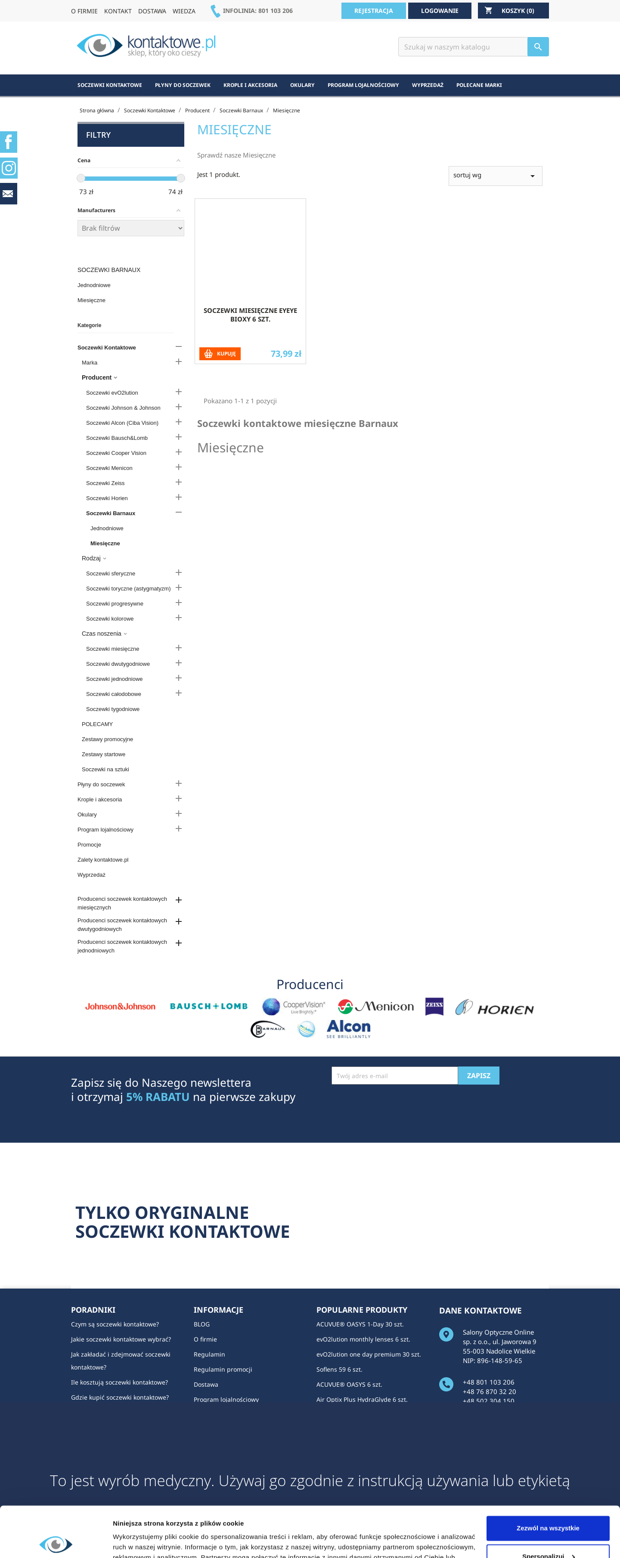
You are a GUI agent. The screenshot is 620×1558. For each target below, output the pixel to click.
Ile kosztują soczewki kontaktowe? (119, 1382)
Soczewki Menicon (109, 468)
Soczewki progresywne (114, 603)
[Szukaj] (473, 46)
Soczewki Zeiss (105, 483)
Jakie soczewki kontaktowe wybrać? (121, 1339)
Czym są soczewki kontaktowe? (115, 1324)
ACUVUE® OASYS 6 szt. (349, 1384)
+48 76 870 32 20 (489, 1391)
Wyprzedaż (91, 875)
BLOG (202, 1324)
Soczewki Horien (107, 498)
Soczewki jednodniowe (114, 679)
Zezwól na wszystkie (548, 1477)
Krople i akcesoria (100, 799)
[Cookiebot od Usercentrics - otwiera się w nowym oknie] (55, 1541)
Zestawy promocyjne (107, 739)
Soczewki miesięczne (113, 649)
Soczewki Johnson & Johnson (123, 408)
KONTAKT (118, 11)
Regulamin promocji (223, 1369)
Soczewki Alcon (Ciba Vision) (122, 423)
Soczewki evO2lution (112, 393)
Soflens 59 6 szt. (339, 1369)
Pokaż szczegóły (138, 1541)
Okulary (87, 814)
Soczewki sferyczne (110, 573)
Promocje (89, 844)
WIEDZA (184, 11)
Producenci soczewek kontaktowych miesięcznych (122, 903)
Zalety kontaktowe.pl (103, 859)
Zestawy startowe (103, 754)
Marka (89, 362)
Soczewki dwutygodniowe (118, 664)
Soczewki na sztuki (105, 769)
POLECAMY (97, 724)
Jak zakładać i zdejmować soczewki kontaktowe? (120, 1360)
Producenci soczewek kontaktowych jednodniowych (122, 946)
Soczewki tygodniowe (113, 709)
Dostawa (206, 1384)
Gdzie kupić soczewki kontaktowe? (120, 1397)
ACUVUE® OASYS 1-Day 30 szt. (360, 1324)
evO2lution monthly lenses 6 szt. (363, 1339)
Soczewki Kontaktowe (107, 347)
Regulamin (209, 1354)
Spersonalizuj (548, 1505)
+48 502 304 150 (489, 1401)
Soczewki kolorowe (110, 618)
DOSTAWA (152, 11)
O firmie (205, 1339)
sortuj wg (495, 189)
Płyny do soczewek (101, 784)
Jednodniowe (94, 285)
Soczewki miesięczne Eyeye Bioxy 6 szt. (250, 328)
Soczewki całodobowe (113, 694)
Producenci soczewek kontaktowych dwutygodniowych (122, 924)
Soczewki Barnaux (109, 269)
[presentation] (397, 1105)
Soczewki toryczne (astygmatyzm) (128, 588)
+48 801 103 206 (489, 1382)
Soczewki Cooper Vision (116, 453)
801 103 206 (275, 10)
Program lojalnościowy (105, 829)
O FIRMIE (84, 11)
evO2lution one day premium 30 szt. (368, 1354)
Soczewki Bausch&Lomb (117, 438)
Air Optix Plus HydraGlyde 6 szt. (362, 1399)
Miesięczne (91, 300)
